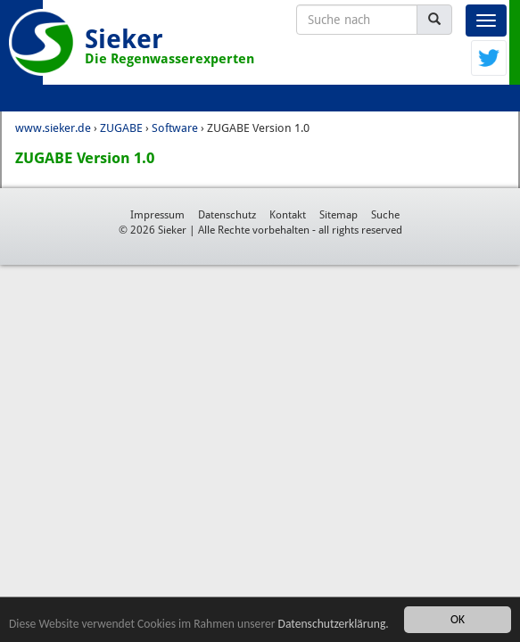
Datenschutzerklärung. (333, 623)
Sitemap (338, 215)
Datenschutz (227, 215)
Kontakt (287, 215)
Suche (385, 215)
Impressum (157, 215)
